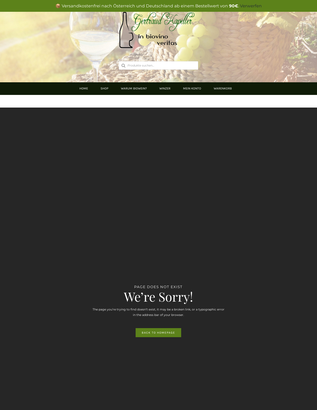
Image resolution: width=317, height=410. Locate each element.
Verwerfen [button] (251, 5)
